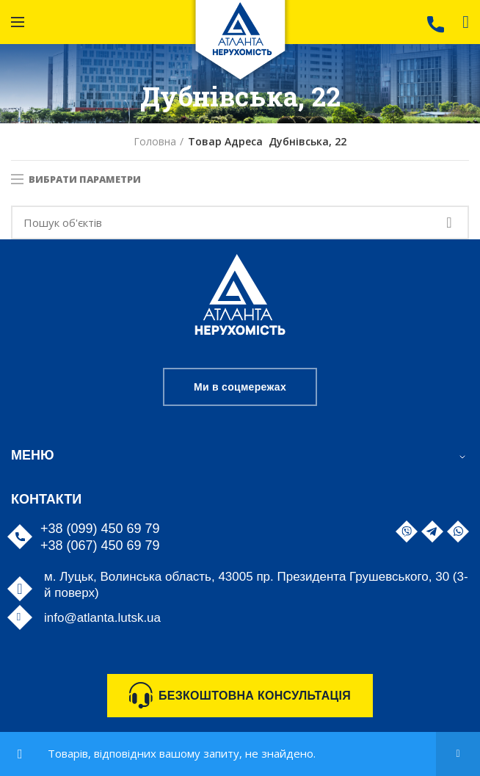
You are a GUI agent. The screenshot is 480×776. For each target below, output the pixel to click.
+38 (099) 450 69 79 (100, 528)
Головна (155, 141)
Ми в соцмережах (240, 387)
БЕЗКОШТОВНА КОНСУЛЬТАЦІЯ (255, 695)
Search (449, 222)
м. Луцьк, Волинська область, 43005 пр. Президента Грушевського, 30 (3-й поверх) (256, 585)
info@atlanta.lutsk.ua (102, 618)
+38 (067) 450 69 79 (100, 545)
